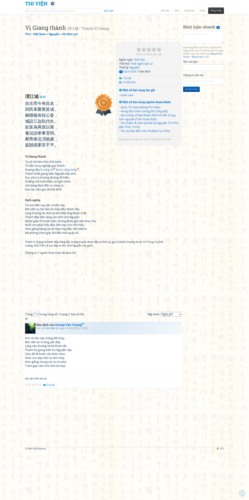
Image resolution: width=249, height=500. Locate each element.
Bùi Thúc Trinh (129, 175)
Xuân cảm (127, 143)
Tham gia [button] (189, 10)
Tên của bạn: (190, 110)
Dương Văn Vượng (69, 373)
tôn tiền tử (137, 187)
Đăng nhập (216, 10)
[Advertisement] (124, 40)
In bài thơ (129, 130)
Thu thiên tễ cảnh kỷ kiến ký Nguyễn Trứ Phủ (149, 171)
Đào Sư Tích (161, 179)
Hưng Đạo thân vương (135, 160)
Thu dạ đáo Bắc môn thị (136, 179)
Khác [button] (203, 10)
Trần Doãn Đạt (145, 167)
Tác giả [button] (165, 10)
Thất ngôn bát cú (142, 112)
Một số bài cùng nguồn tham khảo (145, 150)
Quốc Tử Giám (130, 156)
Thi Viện (36, 3)
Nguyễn (135, 116)
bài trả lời (127, 120)
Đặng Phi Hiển (150, 156)
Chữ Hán (139, 108)
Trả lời (127, 127)
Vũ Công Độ (159, 160)
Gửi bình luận (191, 137)
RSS (220, 497)
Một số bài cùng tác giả (137, 138)
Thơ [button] (176, 10)
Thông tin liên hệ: (193, 123)
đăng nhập (197, 105)
